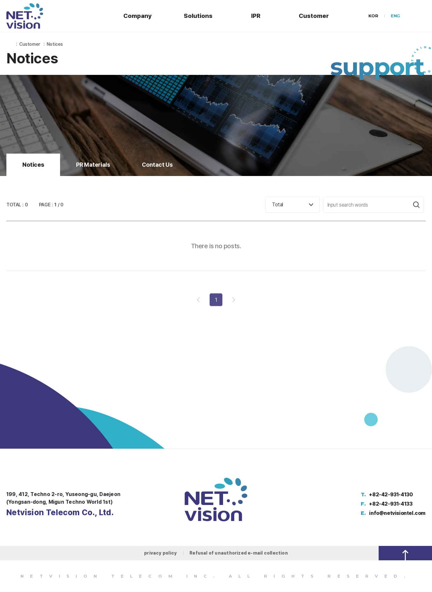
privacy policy (160, 553)
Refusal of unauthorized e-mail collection (238, 553)
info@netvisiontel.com (397, 513)
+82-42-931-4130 (391, 495)
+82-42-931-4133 (390, 504)
